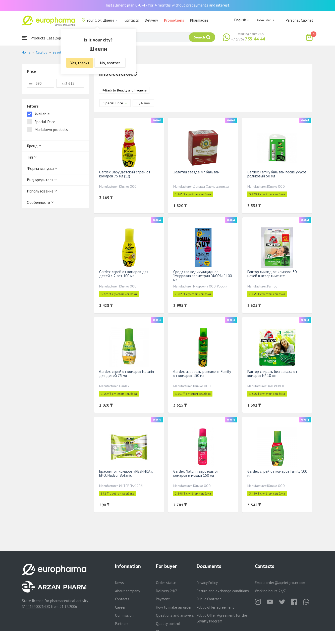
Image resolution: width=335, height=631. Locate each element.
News (119, 582)
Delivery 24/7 (166, 591)
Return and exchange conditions (223, 591)
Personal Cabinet (299, 20)
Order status (264, 20)
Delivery (151, 20)
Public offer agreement (215, 607)
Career (120, 607)
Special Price (113, 103)
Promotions (174, 20)
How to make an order (174, 607)
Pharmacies (199, 20)
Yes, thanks (79, 62)
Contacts (132, 20)
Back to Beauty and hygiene (126, 90)
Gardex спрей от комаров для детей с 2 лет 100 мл (123, 273)
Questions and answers (175, 615)
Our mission (124, 615)
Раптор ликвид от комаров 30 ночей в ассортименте (272, 273)
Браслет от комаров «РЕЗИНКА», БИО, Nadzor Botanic (126, 473)
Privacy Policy (207, 582)
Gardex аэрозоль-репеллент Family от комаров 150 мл (202, 373)
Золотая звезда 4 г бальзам (196, 172)
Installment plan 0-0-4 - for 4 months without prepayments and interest (168, 5)
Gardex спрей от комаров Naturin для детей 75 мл (126, 373)
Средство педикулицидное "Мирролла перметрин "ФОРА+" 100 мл (202, 275)
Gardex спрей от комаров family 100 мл (277, 473)
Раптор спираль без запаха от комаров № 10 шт (272, 373)
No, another (110, 62)
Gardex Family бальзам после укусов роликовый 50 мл (277, 174)
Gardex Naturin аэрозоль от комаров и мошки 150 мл (196, 473)
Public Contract (209, 599)
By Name (143, 103)
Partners (122, 623)
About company (127, 591)
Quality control (168, 623)
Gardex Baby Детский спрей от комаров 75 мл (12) (124, 174)
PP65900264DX (38, 606)
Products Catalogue (43, 37)
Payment (163, 599)
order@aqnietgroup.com (285, 582)
